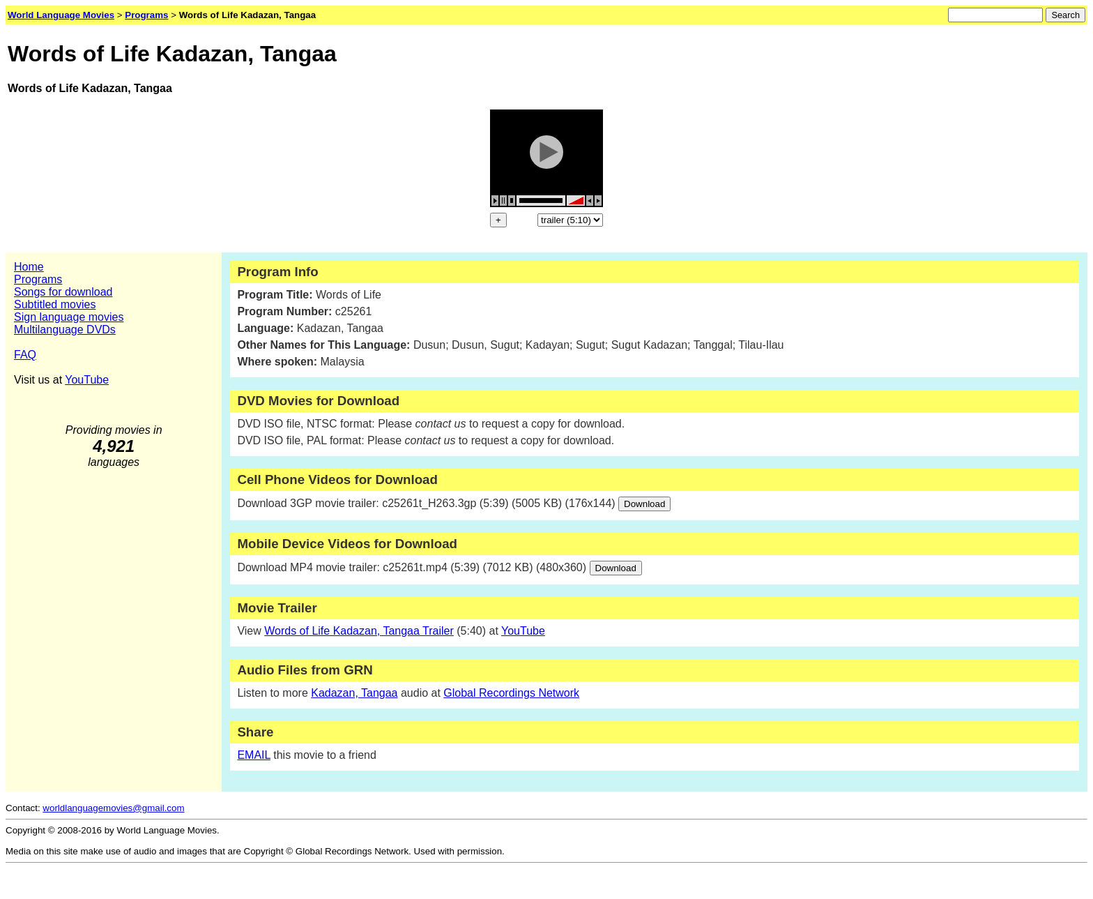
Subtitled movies (54, 304)
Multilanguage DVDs (65, 329)
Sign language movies (68, 317)
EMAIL (253, 755)
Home (29, 267)
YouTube (87, 380)
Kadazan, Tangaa (354, 693)
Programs (38, 279)
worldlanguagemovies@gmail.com (113, 808)
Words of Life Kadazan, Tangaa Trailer (359, 631)
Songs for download (63, 292)
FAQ (25, 355)
